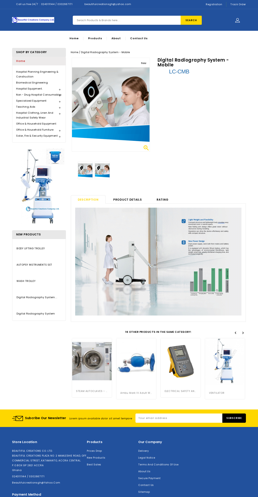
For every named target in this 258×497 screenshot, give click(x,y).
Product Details (127, 200)
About (116, 38)
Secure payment (149, 440)
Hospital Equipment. (29, 88)
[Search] (137, 20)
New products (96, 419)
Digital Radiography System (36, 313)
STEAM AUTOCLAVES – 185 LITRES (92, 350)
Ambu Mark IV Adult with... (136, 350)
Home (74, 38)
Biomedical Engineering (32, 82)
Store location (24, 403)
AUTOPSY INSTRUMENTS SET (34, 264)
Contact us (146, 447)
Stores (142, 460)
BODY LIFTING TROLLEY (31, 248)
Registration (214, 4)
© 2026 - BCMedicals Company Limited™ (129, 491)
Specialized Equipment (31, 100)
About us (144, 433)
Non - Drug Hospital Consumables (39, 94)
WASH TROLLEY (26, 281)
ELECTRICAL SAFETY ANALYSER (181, 350)
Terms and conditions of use (158, 426)
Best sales (94, 426)
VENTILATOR (217, 350)
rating (162, 200)
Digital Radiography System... (37, 297)
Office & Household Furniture (34, 129)
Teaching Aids (25, 106)
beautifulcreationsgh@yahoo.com (107, 4)
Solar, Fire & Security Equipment (37, 135)
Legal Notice (146, 419)
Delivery (143, 412)
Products (95, 38)
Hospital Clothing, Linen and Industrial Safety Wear (34, 115)
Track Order (238, 4)
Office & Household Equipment (36, 123)
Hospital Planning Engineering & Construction (37, 74)
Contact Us (139, 38)
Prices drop (94, 412)
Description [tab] (88, 200)
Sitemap (144, 453)
